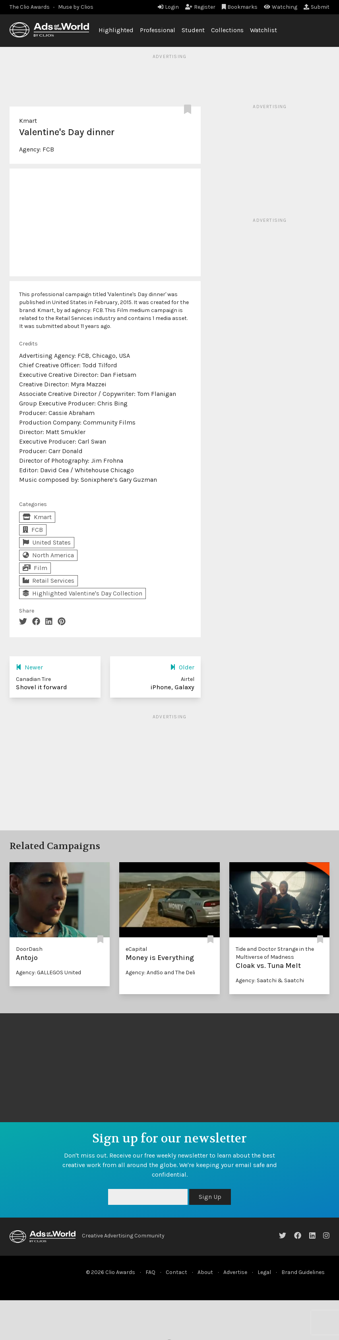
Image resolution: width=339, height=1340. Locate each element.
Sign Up (210, 1196)
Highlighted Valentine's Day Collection (82, 593)
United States (47, 542)
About (205, 1272)
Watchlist (263, 30)
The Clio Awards (30, 7)
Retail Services (48, 580)
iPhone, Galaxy (172, 687)
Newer (29, 667)
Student (193, 30)
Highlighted (116, 30)
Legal (264, 1272)
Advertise (235, 1272)
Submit (316, 7)
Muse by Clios (75, 7)
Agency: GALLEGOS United (48, 972)
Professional (157, 30)
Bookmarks (240, 7)
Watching (280, 7)
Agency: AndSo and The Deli (160, 972)
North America (48, 555)
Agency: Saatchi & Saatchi (270, 980)
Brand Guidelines (303, 1272)
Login (168, 7)
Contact (176, 1272)
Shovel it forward (41, 687)
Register (200, 7)
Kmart (28, 120)
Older (182, 667)
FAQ (150, 1272)
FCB (48, 149)
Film (35, 568)
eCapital (136, 949)
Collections (227, 30)
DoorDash (29, 949)
